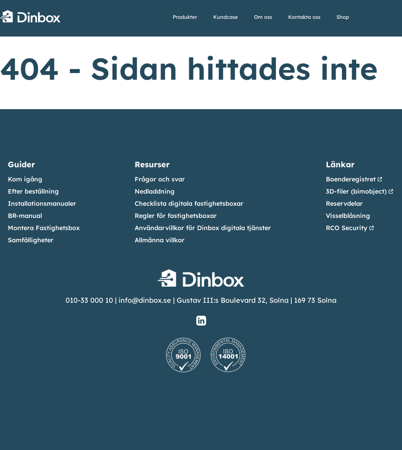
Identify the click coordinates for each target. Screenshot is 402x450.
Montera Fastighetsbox (44, 228)
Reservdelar (344, 203)
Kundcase (225, 17)
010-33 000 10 (89, 300)
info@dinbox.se (145, 300)
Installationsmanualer (42, 203)
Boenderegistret (351, 179)
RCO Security (346, 228)
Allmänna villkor (160, 240)
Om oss (263, 17)
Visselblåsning (348, 216)
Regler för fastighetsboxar (176, 216)
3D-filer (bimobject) (356, 191)
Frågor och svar (160, 179)
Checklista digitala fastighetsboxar (189, 203)
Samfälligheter (30, 240)
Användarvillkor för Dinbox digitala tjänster (203, 228)
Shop (342, 17)
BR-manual (25, 216)
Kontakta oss (304, 17)
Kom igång (25, 179)
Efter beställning (33, 191)
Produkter (185, 17)
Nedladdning (155, 191)
